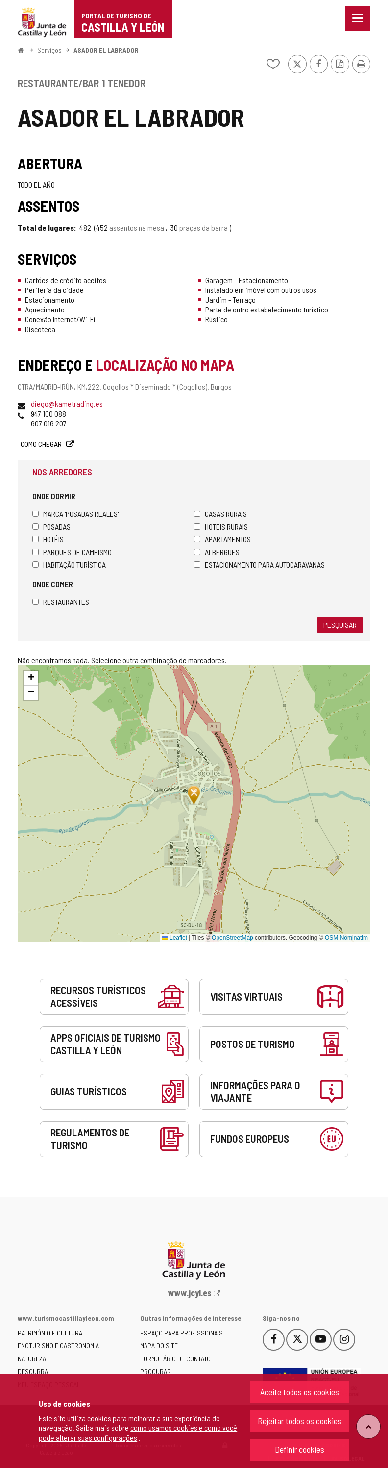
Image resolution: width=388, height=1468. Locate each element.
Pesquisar (340, 624)
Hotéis (48, 539)
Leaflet (174, 937)
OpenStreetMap (232, 937)
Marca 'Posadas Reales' (75, 513)
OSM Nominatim (346, 937)
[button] (31, 678)
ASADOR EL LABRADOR (106, 50)
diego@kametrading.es (67, 403)
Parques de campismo (72, 551)
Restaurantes (60, 601)
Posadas (51, 526)
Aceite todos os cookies (299, 1391)
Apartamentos (222, 539)
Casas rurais (220, 513)
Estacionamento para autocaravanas (259, 564)
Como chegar (42, 443)
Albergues (217, 551)
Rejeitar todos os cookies (299, 1420)
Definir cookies (299, 1449)
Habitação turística (69, 564)
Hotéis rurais (221, 526)
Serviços (49, 50)
